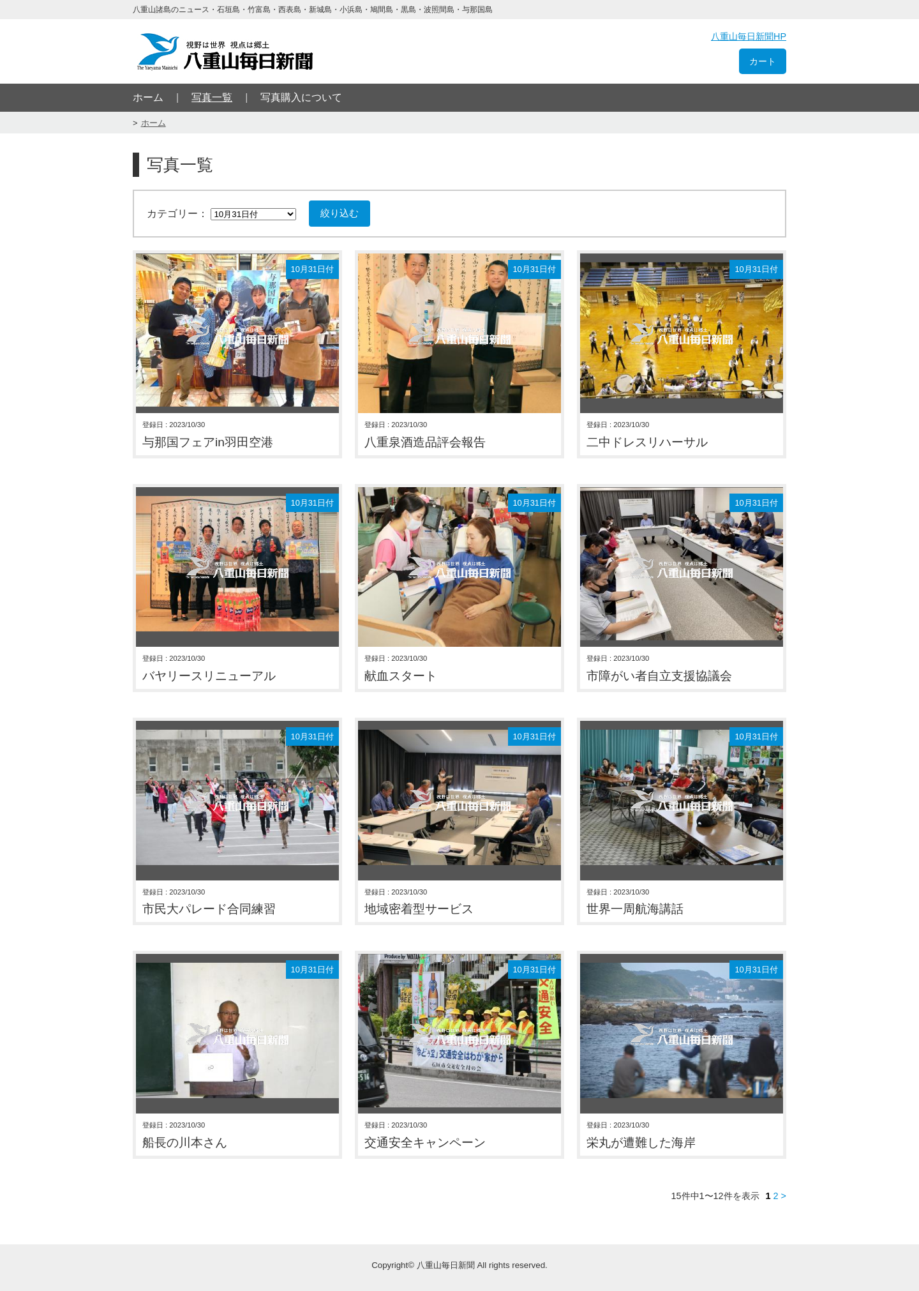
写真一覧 (211, 97)
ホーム (148, 97)
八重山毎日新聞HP (748, 36)
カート (762, 61)
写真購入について (301, 97)
